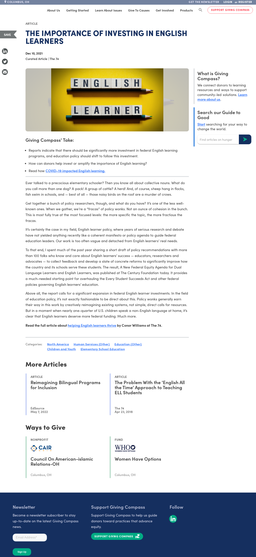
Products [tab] (186, 10)
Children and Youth (61, 349)
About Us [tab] (53, 10)
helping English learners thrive (92, 325)
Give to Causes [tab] (139, 10)
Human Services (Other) (92, 344)
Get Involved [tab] (165, 10)
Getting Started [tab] (77, 10)
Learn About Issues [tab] (108, 10)
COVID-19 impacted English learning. (75, 170)
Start (201, 124)
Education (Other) (128, 344)
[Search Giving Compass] (200, 10)
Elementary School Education (103, 349)
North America (58, 344)
